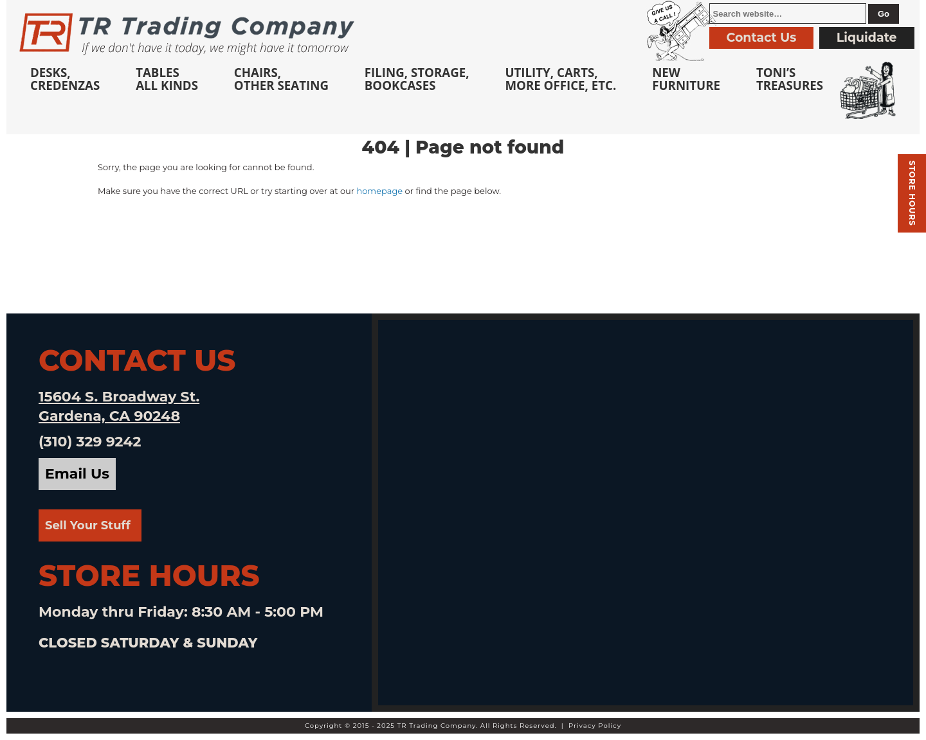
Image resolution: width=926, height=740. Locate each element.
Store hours (912, 193)
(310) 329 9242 (90, 441)
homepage (379, 191)
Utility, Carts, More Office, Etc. (560, 78)
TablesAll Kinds (167, 78)
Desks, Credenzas (65, 78)
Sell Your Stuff (88, 525)
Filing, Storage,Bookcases (417, 78)
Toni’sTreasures (789, 78)
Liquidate (867, 37)
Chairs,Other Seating (281, 78)
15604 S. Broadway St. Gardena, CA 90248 (119, 406)
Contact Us (762, 37)
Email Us (77, 473)
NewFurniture (686, 78)
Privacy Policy (594, 725)
